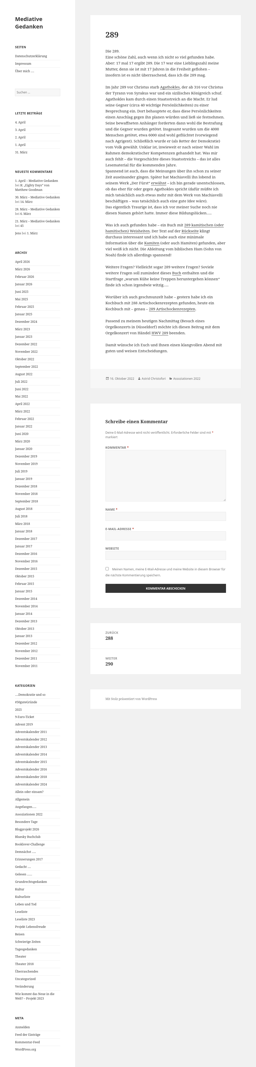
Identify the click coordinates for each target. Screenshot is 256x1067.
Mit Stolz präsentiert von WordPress (131, 699)
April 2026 (22, 262)
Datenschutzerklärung (31, 56)
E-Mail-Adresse (120, 529)
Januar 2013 (23, 636)
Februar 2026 (24, 277)
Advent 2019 (24, 724)
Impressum (23, 63)
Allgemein (22, 799)
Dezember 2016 (26, 554)
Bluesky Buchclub (27, 837)
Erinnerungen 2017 (28, 859)
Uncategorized (25, 979)
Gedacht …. (23, 867)
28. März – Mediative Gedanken (37, 209)
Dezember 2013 (26, 621)
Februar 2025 (24, 307)
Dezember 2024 (26, 322)
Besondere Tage (26, 822)
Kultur (19, 889)
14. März (26, 202)
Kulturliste (22, 897)
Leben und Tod (25, 904)
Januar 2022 (23, 426)
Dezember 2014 (26, 599)
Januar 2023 (23, 337)
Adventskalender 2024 (31, 784)
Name (112, 509)
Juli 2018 (21, 516)
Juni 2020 (21, 434)
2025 (18, 710)
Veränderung (24, 986)
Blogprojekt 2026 (27, 829)
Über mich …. (24, 71)
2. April (20, 137)
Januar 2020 (23, 449)
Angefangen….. (25, 807)
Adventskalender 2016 (31, 769)
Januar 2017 (23, 546)
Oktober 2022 (24, 359)
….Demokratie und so (30, 695)
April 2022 (22, 404)
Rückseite (190, 230)
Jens (18, 233)
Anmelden (22, 1027)
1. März (32, 233)
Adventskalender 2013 (31, 747)
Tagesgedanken (26, 949)
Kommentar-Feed (27, 1042)
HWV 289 (160, 332)
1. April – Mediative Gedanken (36, 181)
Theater (20, 956)
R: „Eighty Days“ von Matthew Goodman (32, 187)
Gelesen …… (23, 874)
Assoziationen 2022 (28, 814)
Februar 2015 (24, 584)
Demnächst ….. (25, 852)
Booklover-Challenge (29, 844)
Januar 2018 (23, 531)
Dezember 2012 (26, 643)
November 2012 (26, 651)
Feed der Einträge (27, 1035)
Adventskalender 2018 (31, 777)
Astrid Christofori (154, 378)
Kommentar (117, 447)
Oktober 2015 (24, 576)
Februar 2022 (24, 419)
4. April (20, 122)
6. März (25, 214)
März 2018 (22, 524)
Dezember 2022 (26, 344)
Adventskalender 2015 (31, 762)
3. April (20, 130)
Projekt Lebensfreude (30, 927)
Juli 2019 (21, 471)
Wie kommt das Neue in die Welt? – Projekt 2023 (34, 996)
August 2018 (23, 509)
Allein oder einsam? (29, 792)
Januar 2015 (23, 591)
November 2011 (26, 666)
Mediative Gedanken (29, 22)
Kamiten (152, 242)
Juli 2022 (21, 381)
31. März (21, 152)
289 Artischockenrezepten (172, 308)
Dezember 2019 (26, 456)
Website (112, 548)
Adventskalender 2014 (31, 754)
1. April (20, 145)
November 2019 (26, 464)
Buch (176, 272)
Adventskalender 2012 (31, 739)
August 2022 (23, 374)
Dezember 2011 (26, 658)
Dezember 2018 (26, 486)
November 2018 (26, 494)
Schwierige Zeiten (27, 942)
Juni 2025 (21, 292)
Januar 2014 (23, 614)
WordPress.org (25, 1049)
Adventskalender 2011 (31, 732)
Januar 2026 (23, 284)
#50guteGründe (26, 702)
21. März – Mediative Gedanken (37, 221)
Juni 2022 (21, 389)
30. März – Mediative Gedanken (37, 197)
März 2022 (22, 411)
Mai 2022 (21, 396)
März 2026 (22, 269)
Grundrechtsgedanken (31, 882)
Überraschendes (26, 971)
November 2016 (26, 561)
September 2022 (26, 366)
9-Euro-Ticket (24, 717)
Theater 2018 (24, 964)
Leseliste (21, 912)
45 (22, 226)
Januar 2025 (23, 314)
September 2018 (26, 501)
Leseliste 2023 (25, 919)
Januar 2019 (23, 479)
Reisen (19, 934)
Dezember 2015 (26, 569)
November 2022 (26, 352)
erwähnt (158, 182)
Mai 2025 (21, 299)
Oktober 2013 (24, 629)
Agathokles (170, 86)
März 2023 (22, 329)
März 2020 (22, 441)
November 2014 (26, 606)
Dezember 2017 (26, 539)
